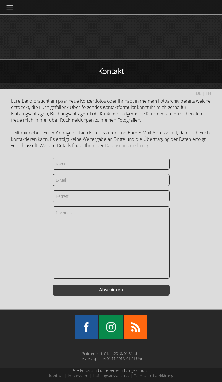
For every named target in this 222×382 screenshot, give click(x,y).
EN (208, 93)
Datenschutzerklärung (153, 376)
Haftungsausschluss (111, 376)
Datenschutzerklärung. (128, 145)
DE (198, 93)
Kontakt (56, 376)
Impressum (78, 376)
